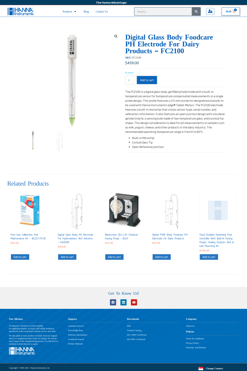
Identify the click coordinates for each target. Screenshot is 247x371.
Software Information (77, 334)
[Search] (196, 11)
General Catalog (134, 330)
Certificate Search (76, 339)
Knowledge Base (75, 330)
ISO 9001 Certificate (136, 339)
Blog (86, 11)
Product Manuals (75, 343)
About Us (190, 326)
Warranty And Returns (196, 347)
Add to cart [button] (20, 257)
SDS (129, 326)
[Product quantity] (130, 80)
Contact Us (102, 11)
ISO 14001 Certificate (136, 334)
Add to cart (147, 80)
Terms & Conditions (195, 338)
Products (70, 11)
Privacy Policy (192, 343)
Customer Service (76, 326)
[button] (116, 36)
